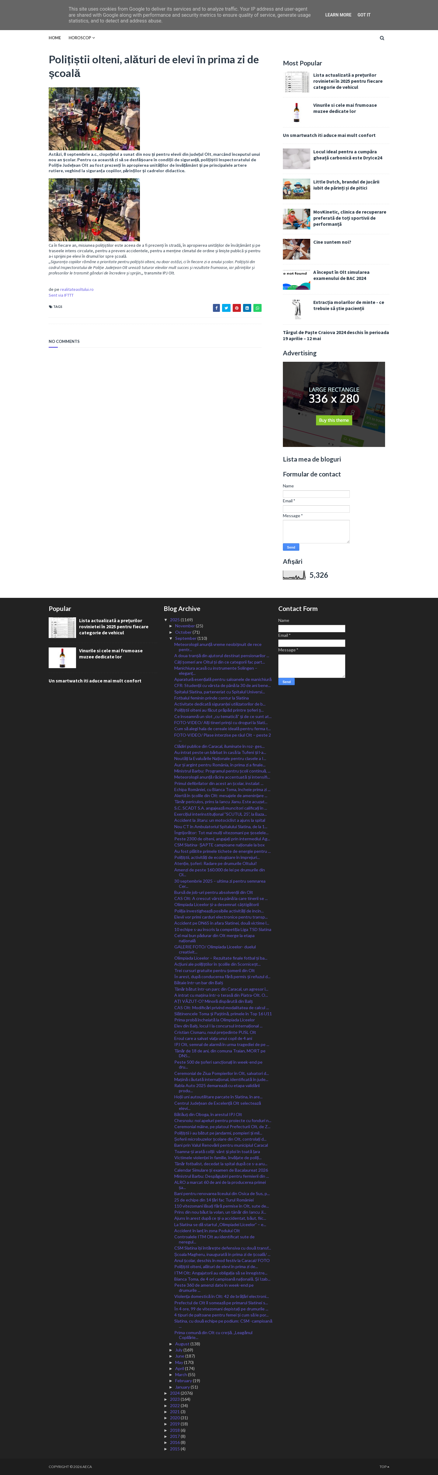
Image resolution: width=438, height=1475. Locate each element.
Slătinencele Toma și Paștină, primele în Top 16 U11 (223, 1013)
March (181, 1374)
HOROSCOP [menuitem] (80, 37)
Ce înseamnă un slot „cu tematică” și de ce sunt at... (223, 716)
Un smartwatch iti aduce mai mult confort (329, 135)
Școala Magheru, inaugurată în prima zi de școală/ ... (222, 1254)
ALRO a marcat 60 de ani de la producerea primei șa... (220, 1185)
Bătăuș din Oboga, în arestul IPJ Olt (208, 1114)
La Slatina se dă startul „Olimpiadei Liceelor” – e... (220, 1224)
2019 (175, 1423)
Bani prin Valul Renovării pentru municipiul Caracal (221, 1145)
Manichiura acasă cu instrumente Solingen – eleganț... (216, 670)
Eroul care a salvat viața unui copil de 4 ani (213, 1038)
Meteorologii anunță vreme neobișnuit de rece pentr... (218, 647)
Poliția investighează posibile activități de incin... (219, 910)
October (184, 632)
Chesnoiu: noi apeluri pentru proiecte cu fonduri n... (222, 1120)
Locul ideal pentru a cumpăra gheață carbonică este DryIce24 (347, 154)
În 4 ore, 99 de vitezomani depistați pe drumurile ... (221, 1308)
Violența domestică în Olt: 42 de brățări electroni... (221, 1296)
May (179, 1362)
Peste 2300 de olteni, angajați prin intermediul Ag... (222, 838)
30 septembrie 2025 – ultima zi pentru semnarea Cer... (220, 883)
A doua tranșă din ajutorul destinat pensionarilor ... (221, 655)
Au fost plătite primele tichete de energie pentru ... (222, 851)
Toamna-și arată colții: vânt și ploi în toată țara (217, 1151)
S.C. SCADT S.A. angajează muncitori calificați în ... (220, 808)
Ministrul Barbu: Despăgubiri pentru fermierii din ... (221, 1176)
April (180, 1368)
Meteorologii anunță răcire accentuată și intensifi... (222, 776)
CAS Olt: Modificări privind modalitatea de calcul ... (221, 1007)
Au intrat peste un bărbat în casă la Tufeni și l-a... (220, 752)
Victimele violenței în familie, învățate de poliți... (218, 1157)
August (182, 1343)
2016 (175, 1442)
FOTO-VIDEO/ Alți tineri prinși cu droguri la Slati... (221, 722)
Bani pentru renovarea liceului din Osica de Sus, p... (222, 1193)
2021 (175, 1411)
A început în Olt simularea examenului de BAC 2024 (341, 275)
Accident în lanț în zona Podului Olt (207, 1230)
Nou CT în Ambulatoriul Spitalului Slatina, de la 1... (220, 826)
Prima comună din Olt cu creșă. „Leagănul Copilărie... (213, 1335)
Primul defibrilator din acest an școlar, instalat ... (218, 783)
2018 (175, 1430)
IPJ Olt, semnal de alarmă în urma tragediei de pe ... (221, 1044)
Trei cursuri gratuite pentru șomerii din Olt (214, 970)
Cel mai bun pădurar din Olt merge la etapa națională (214, 938)
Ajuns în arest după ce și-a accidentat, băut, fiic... (220, 1218)
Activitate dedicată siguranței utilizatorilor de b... (220, 703)
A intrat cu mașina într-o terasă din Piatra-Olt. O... (221, 995)
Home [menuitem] (55, 37)
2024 (175, 1393)
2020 (175, 1417)
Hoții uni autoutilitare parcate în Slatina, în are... (218, 1096)
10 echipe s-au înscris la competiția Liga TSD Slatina (222, 929)
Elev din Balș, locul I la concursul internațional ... (218, 1025)
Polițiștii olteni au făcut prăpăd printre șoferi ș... (219, 710)
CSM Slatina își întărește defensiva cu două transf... (222, 1247)
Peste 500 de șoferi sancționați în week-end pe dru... (218, 1064)
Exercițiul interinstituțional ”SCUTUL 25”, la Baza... (220, 814)
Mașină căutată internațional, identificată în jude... (221, 1079)
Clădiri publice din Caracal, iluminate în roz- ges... (219, 746)
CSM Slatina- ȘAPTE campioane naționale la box (219, 844)
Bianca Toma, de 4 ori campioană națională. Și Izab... (222, 1278)
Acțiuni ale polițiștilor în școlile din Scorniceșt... (217, 964)
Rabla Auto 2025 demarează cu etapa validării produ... (217, 1088)
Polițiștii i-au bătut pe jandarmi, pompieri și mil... (218, 1132)
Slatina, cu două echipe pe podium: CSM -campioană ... (223, 1323)
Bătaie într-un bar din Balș (198, 982)
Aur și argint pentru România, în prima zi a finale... (220, 764)
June (180, 1355)
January (183, 1387)
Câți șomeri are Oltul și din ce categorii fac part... (219, 661)
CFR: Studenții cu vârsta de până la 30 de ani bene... (222, 685)
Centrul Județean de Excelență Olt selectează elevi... (217, 1105)
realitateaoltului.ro (77, 289)
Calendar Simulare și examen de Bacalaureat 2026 (221, 1170)
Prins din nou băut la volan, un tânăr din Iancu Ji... (220, 1212)
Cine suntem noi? (332, 242)
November (185, 625)
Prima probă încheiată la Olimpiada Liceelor (214, 1019)
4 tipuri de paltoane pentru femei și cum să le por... (221, 1314)
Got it (363, 14)
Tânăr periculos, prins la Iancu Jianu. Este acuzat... (221, 801)
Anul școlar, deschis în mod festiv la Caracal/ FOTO (222, 1260)
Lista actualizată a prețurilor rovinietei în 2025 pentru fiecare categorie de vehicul (348, 81)
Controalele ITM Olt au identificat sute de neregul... (214, 1239)
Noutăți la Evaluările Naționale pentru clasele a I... (220, 758)
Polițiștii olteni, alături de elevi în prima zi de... (216, 1266)
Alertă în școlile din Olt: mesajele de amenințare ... (221, 795)
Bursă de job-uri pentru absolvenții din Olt (213, 892)
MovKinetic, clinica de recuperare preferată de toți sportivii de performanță (349, 218)
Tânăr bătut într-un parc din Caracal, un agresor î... (221, 989)
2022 (175, 1405)
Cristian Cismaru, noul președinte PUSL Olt (215, 1032)
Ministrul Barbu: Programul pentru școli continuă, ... (222, 770)
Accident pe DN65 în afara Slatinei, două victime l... (221, 923)
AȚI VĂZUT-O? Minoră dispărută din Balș (213, 1001)
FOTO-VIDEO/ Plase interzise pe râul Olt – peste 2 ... (222, 737)
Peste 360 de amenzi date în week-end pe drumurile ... (214, 1287)
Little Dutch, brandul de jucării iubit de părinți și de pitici (346, 185)
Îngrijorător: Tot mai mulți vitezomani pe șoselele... (221, 832)
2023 (175, 1399)
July (179, 1349)
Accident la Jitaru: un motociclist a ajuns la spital (219, 820)
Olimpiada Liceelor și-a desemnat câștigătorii (216, 904)
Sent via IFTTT (61, 295)
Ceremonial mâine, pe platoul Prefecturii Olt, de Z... (222, 1126)
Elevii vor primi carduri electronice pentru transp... (221, 916)
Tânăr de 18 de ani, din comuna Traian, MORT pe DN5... (220, 1053)
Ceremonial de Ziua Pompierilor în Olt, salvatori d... (221, 1073)
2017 (175, 1436)
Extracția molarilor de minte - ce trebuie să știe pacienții (348, 305)
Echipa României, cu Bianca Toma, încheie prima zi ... (222, 789)
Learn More (338, 14)
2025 (175, 619)
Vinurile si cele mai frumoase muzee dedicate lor (345, 108)
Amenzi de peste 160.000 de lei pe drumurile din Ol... (219, 872)
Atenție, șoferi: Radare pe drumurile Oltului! (215, 863)
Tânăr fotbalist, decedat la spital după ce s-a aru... (221, 1163)
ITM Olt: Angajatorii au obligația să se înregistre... (221, 1272)
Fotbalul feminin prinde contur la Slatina (211, 697)
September (186, 638)
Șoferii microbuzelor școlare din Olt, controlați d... (220, 1139)
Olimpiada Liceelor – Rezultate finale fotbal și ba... (220, 958)
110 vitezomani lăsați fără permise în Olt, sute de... (221, 1205)
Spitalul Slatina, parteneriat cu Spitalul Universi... (219, 691)
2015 (175, 1448)
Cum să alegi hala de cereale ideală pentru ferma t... (222, 728)
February (184, 1380)
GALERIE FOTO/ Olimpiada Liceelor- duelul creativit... (215, 949)
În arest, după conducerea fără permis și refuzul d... (222, 976)
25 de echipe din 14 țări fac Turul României (214, 1199)
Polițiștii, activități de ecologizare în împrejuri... (217, 857)
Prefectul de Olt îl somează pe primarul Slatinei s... (221, 1302)
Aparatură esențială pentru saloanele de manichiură (223, 679)
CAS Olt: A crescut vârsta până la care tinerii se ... (221, 898)
